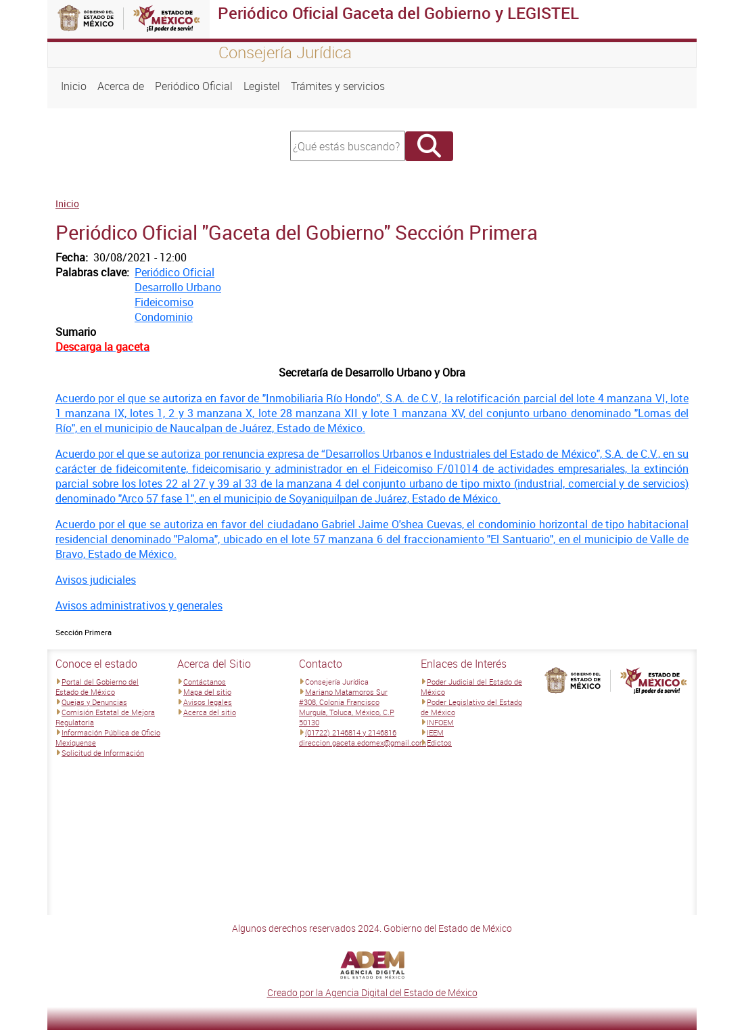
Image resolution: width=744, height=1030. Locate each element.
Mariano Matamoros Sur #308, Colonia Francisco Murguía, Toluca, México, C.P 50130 (346, 707)
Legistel (261, 86)
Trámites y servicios (338, 86)
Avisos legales (207, 702)
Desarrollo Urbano (178, 287)
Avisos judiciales (95, 579)
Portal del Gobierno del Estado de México (97, 687)
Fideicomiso (164, 302)
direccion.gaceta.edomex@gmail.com (362, 742)
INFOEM (440, 722)
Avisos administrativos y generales (139, 605)
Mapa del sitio (207, 692)
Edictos (439, 742)
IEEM (435, 732)
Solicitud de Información (103, 753)
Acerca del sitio (209, 712)
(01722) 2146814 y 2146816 (350, 732)
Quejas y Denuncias (94, 702)
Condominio (164, 316)
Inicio (74, 86)
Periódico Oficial (194, 86)
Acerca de (120, 86)
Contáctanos (204, 682)
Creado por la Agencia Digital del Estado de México (372, 992)
